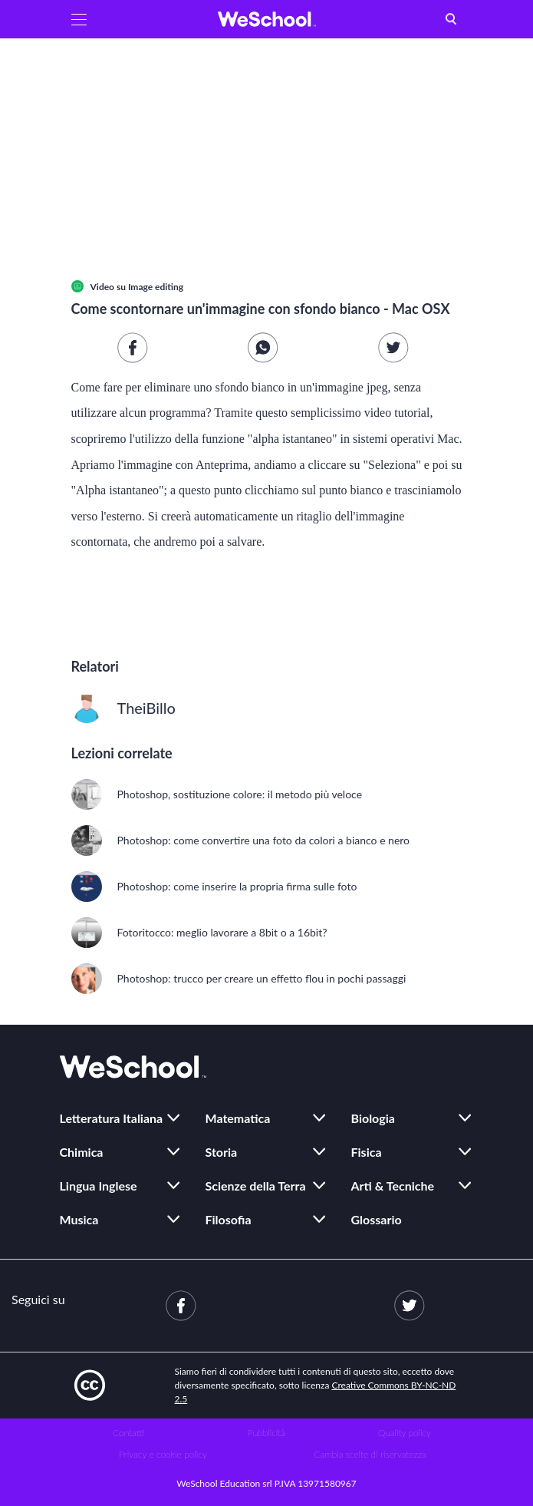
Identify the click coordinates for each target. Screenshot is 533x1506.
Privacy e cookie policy (163, 1454)
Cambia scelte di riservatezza (370, 1454)
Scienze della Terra (256, 1185)
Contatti (128, 1432)
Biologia (373, 1118)
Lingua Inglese (98, 1185)
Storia (222, 1151)
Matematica (238, 1118)
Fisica (366, 1151)
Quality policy (404, 1432)
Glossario (376, 1219)
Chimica (82, 1151)
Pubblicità (266, 1432)
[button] (79, 19)
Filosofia (229, 1219)
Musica (79, 1219)
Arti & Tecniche (393, 1185)
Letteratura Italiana (111, 1118)
